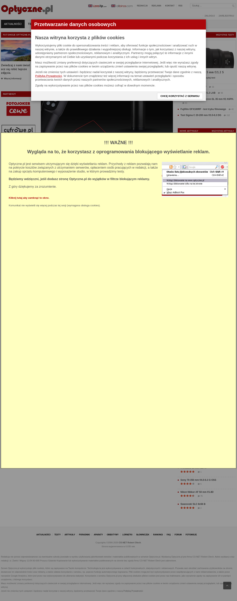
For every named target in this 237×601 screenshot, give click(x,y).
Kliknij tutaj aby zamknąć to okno (29, 197)
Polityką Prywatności (48, 76)
